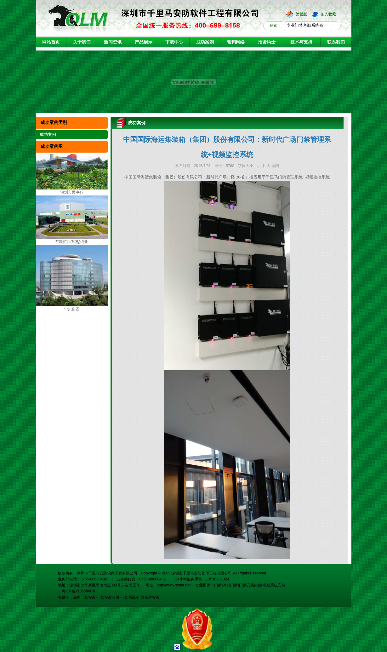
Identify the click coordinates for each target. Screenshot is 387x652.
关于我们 (82, 42)
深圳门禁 (230, 585)
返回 (275, 166)
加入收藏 (328, 14)
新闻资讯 (113, 42)
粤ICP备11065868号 (77, 591)
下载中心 (174, 42)
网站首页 (51, 42)
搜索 (273, 25)
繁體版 (301, 14)
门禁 (218, 585)
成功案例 (205, 42)
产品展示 (143, 42)
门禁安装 (246, 585)
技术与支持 (301, 42)
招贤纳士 (267, 42)
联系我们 (336, 42)
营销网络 (236, 42)
